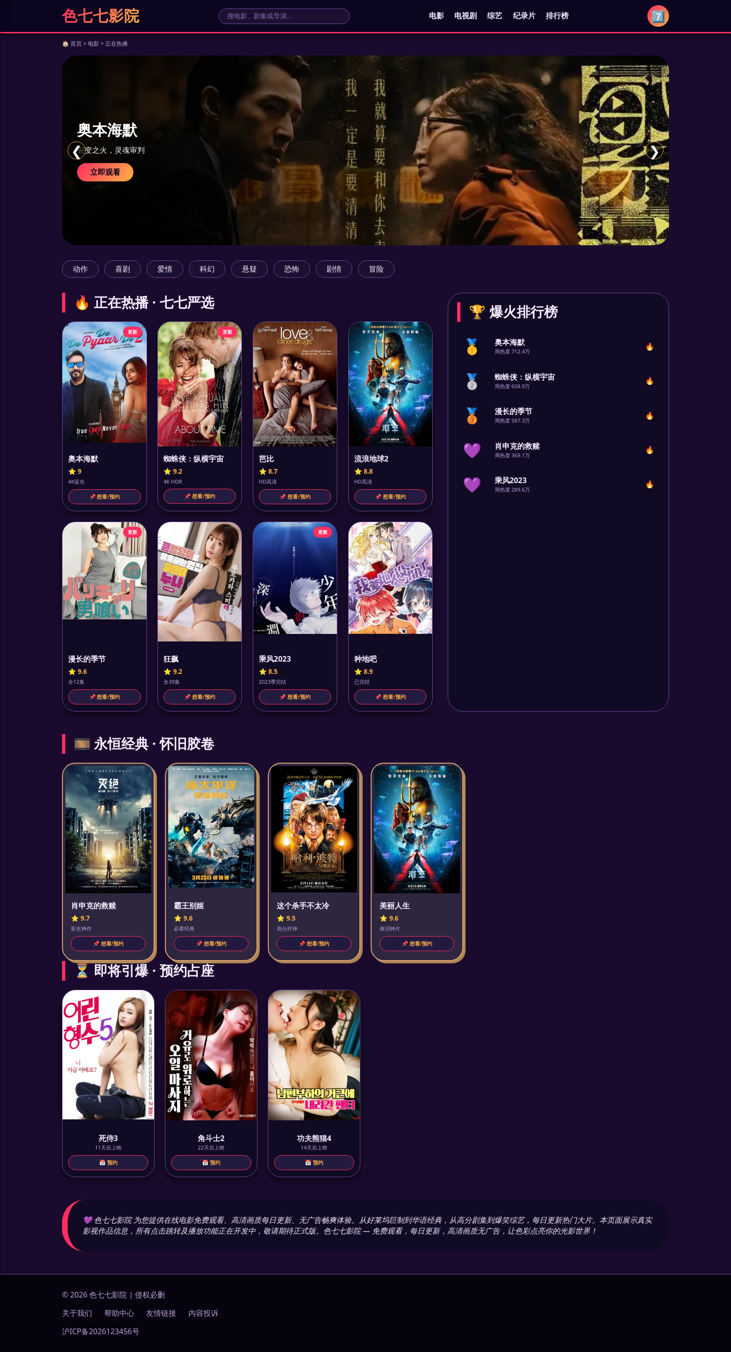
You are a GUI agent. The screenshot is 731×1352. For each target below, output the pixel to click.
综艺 (494, 15)
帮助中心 (119, 1313)
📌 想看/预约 (104, 496)
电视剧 (465, 15)
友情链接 (161, 1313)
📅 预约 (108, 1162)
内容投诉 (203, 1313)
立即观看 (105, 172)
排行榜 (557, 15)
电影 (436, 15)
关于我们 (77, 1313)
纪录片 (524, 15)
